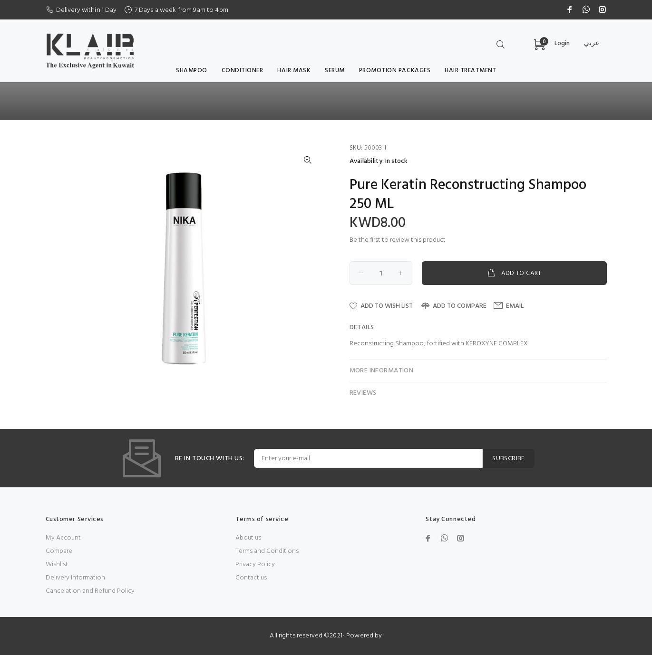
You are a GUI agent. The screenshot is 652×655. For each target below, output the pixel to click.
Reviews (363, 393)
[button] (308, 160)
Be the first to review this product (398, 240)
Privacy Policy (255, 564)
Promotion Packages (394, 71)
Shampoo (191, 71)
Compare (59, 551)
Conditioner (242, 71)
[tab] (478, 328)
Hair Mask (294, 71)
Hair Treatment (470, 71)
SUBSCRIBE (508, 458)
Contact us (251, 577)
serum (335, 71)
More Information (382, 370)
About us (248, 537)
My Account (63, 537)
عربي (591, 43)
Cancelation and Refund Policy (90, 591)
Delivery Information (75, 577)
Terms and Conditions (267, 551)
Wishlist (57, 564)
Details (362, 327)
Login (562, 43)
